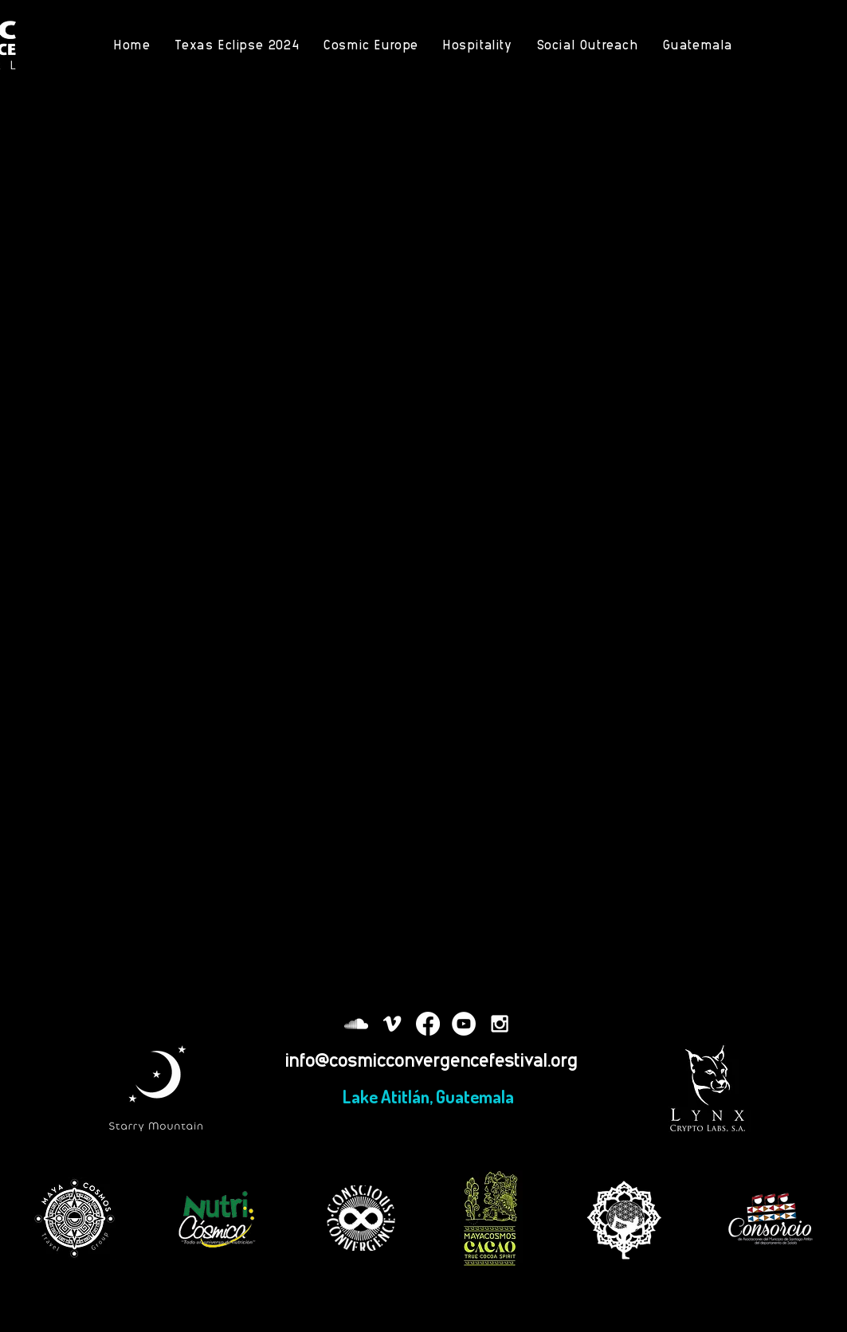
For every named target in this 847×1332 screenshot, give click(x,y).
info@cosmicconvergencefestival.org (431, 1059)
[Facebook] (428, 1024)
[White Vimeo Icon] (392, 1024)
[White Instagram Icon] (500, 1024)
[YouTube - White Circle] (464, 1024)
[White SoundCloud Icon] (356, 1024)
